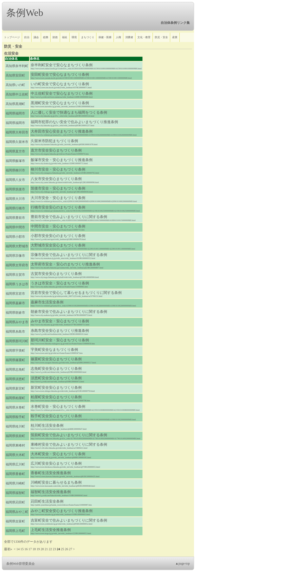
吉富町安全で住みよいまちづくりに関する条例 (69, 520)
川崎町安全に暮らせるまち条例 (56, 482)
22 (50, 549)
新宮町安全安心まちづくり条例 (56, 388)
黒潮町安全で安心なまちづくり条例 (60, 103)
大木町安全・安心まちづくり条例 (58, 454)
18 (34, 549)
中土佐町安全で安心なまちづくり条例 (62, 93)
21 (46, 549)
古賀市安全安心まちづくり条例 (56, 274)
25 (62, 549)
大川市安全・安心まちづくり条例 (58, 198)
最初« (8, 549)
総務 (45, 37)
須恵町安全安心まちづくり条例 (56, 378)
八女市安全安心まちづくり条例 (56, 179)
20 (42, 549)
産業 (174, 37)
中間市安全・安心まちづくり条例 (58, 226)
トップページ (12, 37)
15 (22, 549)
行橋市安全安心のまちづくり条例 (58, 207)
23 (54, 549)
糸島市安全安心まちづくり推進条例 (60, 331)
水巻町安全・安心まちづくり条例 (58, 406)
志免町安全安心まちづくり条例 (56, 369)
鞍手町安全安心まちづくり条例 (56, 416)
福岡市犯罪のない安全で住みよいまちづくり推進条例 (74, 122)
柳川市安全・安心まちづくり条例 (58, 169)
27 (70, 549)
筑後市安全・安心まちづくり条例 (58, 188)
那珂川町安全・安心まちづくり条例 (60, 340)
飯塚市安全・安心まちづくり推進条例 (62, 160)
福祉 (64, 37)
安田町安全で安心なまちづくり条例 (60, 74)
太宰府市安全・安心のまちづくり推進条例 (65, 264)
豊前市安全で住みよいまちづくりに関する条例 (69, 217)
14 (18, 549)
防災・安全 (161, 37)
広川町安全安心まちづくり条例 (56, 463)
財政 (55, 37)
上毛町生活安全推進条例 (51, 530)
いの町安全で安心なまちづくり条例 (60, 84)
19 (38, 549)
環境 (74, 37)
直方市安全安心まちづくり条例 (56, 150)
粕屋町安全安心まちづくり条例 (56, 397)
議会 (36, 37)
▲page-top (182, 563)
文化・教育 (144, 37)
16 (26, 549)
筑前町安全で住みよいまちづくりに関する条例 (69, 435)
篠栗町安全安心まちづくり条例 (56, 359)
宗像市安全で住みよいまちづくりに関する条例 (69, 255)
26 (66, 549)
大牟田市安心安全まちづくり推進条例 (62, 131)
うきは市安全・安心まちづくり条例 (60, 283)
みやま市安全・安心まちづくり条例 (60, 321)
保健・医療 (105, 37)
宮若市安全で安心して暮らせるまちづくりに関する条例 (76, 293)
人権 (118, 37)
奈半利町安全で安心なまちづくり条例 (62, 65)
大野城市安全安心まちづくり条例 (58, 245)
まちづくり (87, 37)
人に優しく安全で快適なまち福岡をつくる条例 (69, 112)
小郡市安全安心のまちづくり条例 (58, 236)
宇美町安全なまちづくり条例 (54, 350)
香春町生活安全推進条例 (51, 473)
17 (30, 549)
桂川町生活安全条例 (47, 425)
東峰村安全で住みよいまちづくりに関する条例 (69, 444)
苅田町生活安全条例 (47, 501)
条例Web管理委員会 (20, 563)
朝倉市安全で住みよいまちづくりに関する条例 (69, 312)
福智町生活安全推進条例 (51, 492)
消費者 (129, 37)
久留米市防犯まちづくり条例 (54, 141)
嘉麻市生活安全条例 (47, 302)
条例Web (24, 12)
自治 (26, 37)
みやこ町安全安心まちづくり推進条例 (62, 511)
